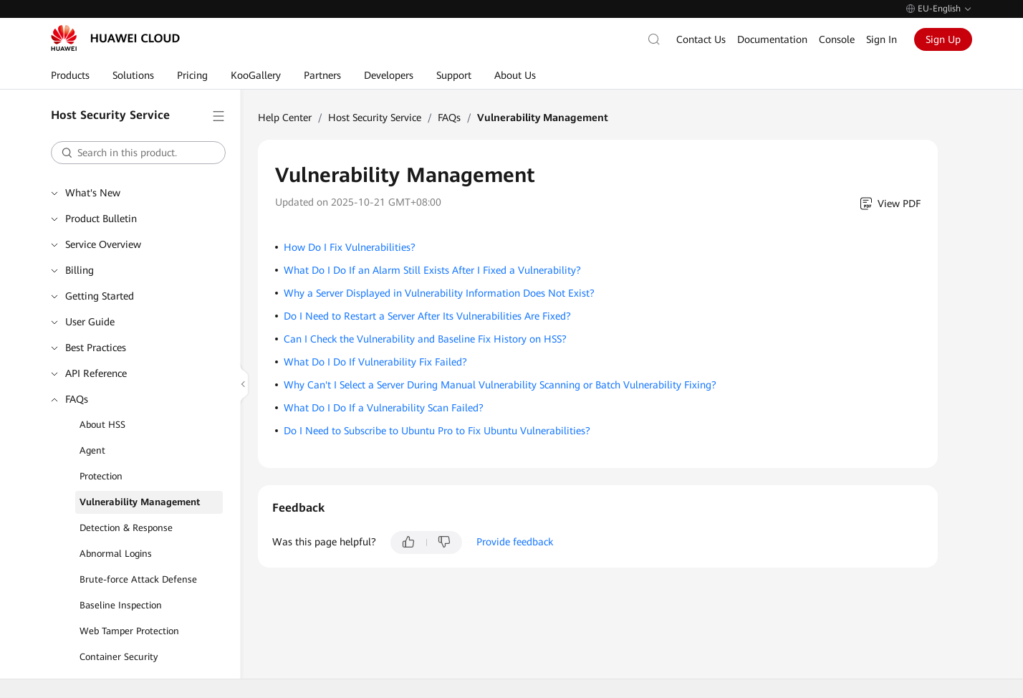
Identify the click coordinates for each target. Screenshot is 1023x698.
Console (837, 39)
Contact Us (701, 39)
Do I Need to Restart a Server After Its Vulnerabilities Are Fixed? (427, 316)
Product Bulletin (101, 218)
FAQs (76, 399)
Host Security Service (374, 117)
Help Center (285, 117)
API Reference (96, 373)
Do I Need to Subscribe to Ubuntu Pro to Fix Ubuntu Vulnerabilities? (437, 430)
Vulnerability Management (140, 502)
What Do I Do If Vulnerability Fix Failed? (375, 362)
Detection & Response (126, 527)
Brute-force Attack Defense (138, 579)
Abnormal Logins (116, 553)
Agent (92, 450)
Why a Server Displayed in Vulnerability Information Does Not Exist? (439, 293)
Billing (79, 270)
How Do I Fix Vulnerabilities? (350, 247)
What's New (92, 193)
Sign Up (943, 39)
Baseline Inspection (121, 605)
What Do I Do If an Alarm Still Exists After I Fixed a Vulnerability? (432, 270)
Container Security (119, 656)
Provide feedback (514, 542)
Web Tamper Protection (129, 631)
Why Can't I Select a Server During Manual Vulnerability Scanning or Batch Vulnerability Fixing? (500, 385)
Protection (101, 476)
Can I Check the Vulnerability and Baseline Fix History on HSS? (425, 339)
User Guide (90, 322)
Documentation (772, 39)
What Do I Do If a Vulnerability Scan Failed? (384, 407)
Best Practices (95, 347)
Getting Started (99, 296)
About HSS (102, 424)
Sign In (881, 39)
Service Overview (103, 244)
